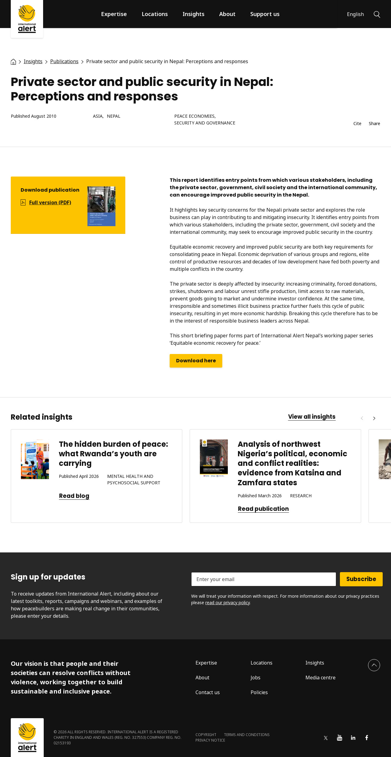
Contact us (207, 692)
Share (374, 123)
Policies (259, 692)
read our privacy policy (227, 602)
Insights (193, 14)
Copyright (205, 734)
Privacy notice (210, 740)
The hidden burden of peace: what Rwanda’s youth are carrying (113, 453)
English (355, 14)
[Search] (377, 13)
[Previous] (362, 418)
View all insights (312, 417)
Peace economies (194, 116)
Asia (98, 116)
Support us (265, 14)
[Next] (374, 418)
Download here (196, 360)
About (227, 14)
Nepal (113, 116)
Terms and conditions (247, 734)
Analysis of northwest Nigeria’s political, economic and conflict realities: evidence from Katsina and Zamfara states (292, 463)
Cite (357, 123)
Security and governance (204, 123)
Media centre (320, 677)
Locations (155, 14)
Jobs (255, 677)
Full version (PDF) (50, 202)
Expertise (114, 14)
